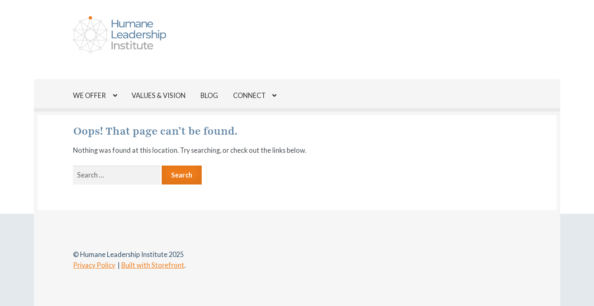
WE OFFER (89, 95)
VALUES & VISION (159, 95)
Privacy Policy (94, 265)
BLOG (209, 95)
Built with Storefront (152, 265)
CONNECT (249, 95)
